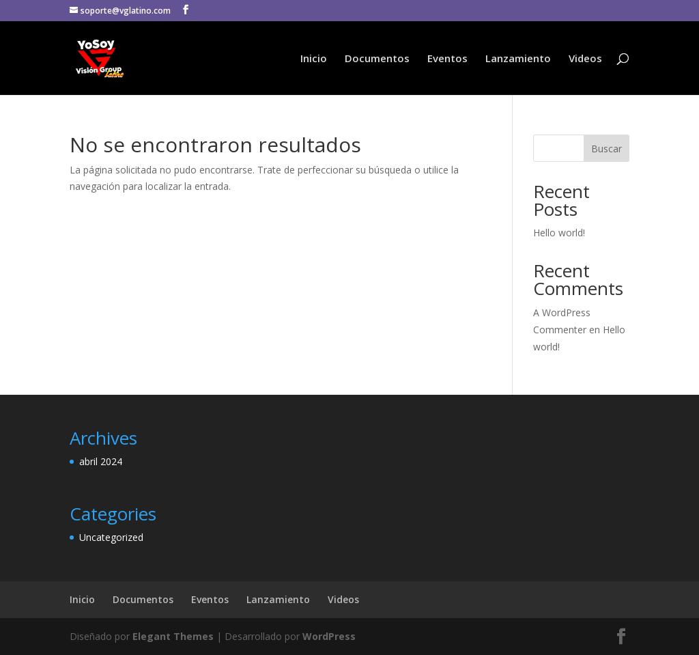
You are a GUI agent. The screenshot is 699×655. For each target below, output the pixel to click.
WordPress (329, 636)
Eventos (447, 59)
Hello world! (559, 232)
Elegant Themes (173, 636)
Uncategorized (111, 537)
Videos (585, 59)
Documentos (377, 59)
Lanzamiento (518, 59)
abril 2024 (100, 461)
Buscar (606, 148)
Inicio (313, 59)
